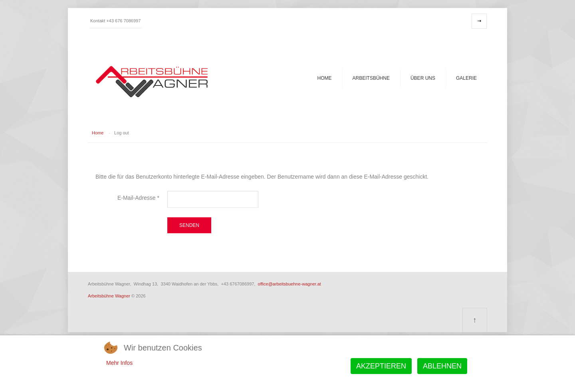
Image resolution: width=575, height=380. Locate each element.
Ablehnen (442, 366)
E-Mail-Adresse (138, 198)
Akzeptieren (381, 366)
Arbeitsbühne (371, 78)
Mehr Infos (119, 363)
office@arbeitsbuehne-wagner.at (289, 284)
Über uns (422, 78)
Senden (189, 225)
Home (324, 78)
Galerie (466, 78)
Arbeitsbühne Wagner (109, 295)
